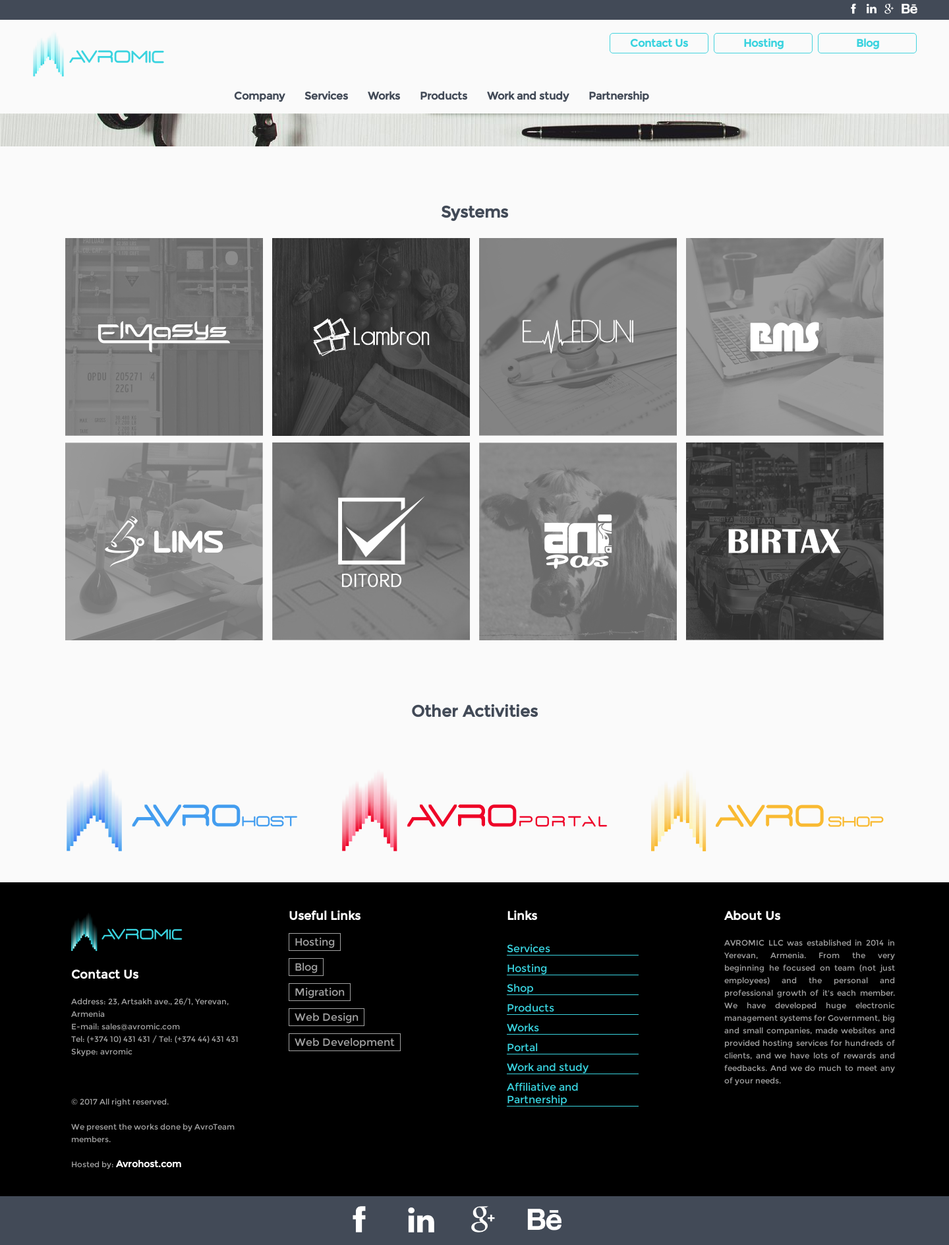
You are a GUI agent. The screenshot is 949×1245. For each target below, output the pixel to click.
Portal (522, 1047)
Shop (520, 988)
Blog (306, 967)
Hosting (315, 942)
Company (259, 96)
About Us (752, 916)
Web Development (345, 1042)
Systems (474, 212)
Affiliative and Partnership (543, 1093)
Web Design (327, 1017)
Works (384, 96)
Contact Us (104, 974)
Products (443, 96)
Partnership (619, 96)
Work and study (528, 96)
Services (326, 96)
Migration (320, 992)
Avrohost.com (148, 1164)
